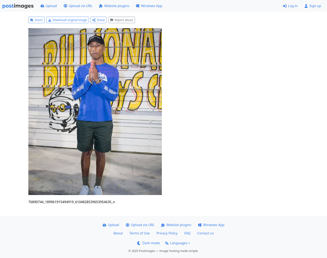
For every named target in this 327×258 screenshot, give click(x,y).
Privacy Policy (166, 233)
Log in (290, 6)
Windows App (149, 6)
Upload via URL (78, 6)
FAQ (187, 233)
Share (98, 20)
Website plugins (114, 6)
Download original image (67, 20)
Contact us (205, 233)
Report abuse (121, 20)
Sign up (312, 6)
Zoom (36, 20)
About (118, 233)
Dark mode (148, 243)
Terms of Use (139, 233)
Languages (176, 243)
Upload (48, 6)
